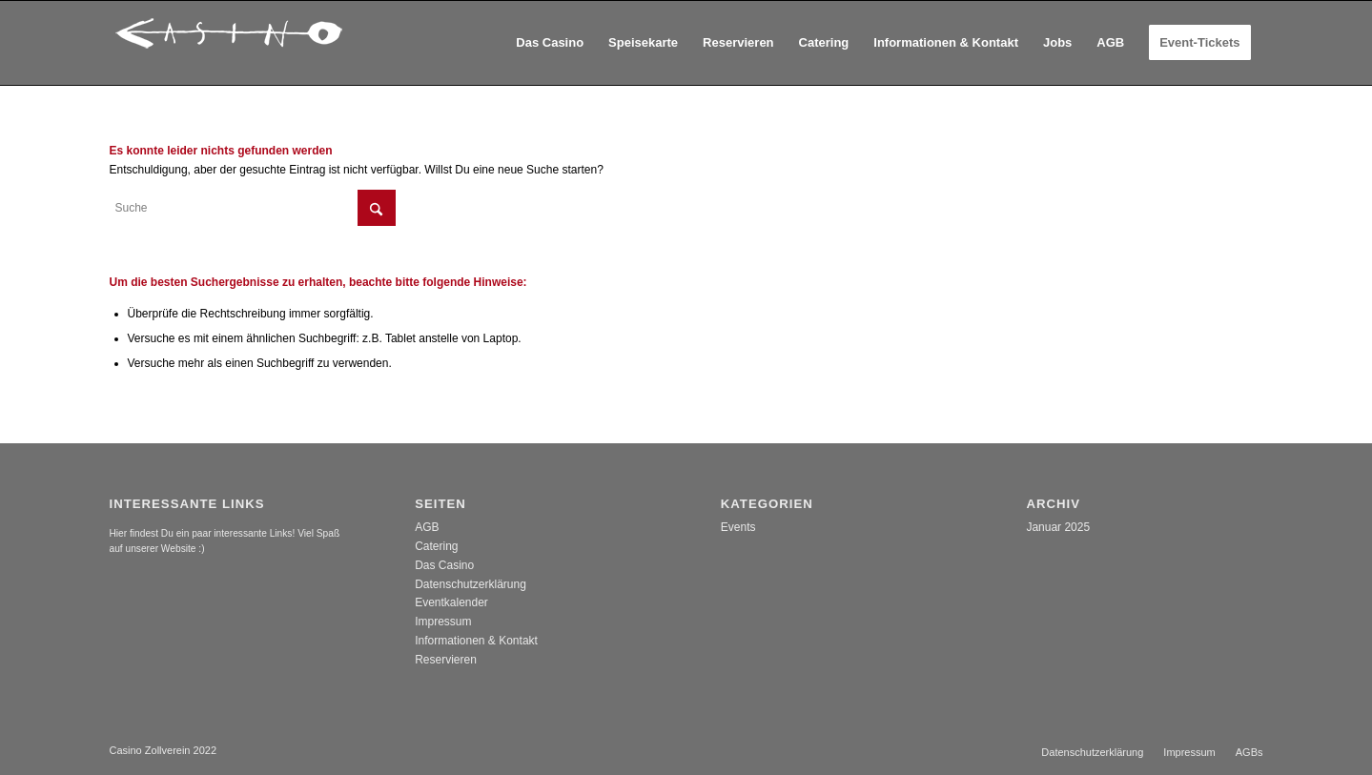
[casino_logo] (229, 43)
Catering (436, 546)
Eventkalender (451, 602)
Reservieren (446, 659)
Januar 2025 (1058, 527)
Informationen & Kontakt (476, 640)
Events (738, 527)
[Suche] (253, 208)
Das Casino (444, 565)
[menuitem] (549, 43)
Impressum (443, 621)
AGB (427, 527)
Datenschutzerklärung (470, 584)
